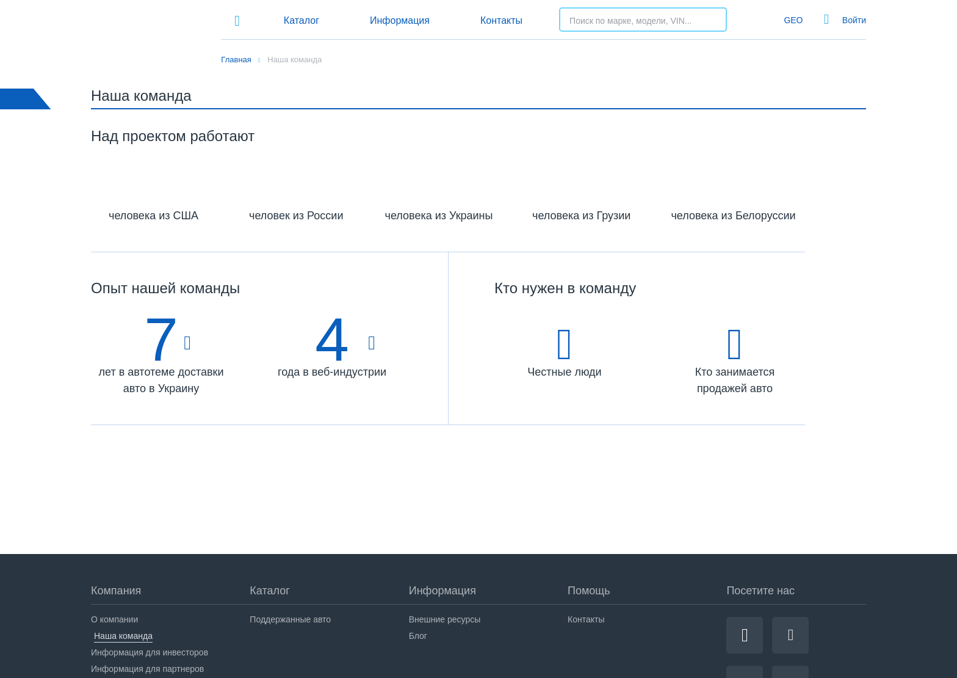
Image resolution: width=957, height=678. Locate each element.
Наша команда (123, 636)
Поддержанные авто (290, 619)
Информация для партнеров (147, 669)
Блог (418, 636)
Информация (400, 20)
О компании (114, 619)
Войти (854, 20)
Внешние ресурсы (445, 619)
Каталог (301, 20)
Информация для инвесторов (149, 652)
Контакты (501, 20)
